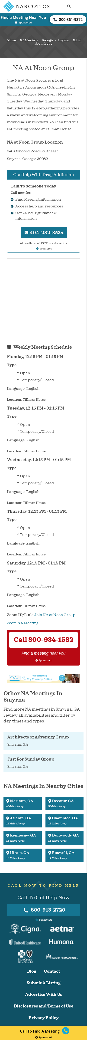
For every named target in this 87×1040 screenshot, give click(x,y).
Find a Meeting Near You (23, 17)
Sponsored (43, 1037)
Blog (31, 971)
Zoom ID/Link (20, 615)
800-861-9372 (68, 19)
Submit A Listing (44, 983)
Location (14, 399)
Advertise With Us (43, 994)
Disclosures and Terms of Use (43, 1006)
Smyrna (63, 40)
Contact (52, 971)
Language (16, 388)
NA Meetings (29, 40)
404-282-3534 (44, 233)
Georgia (47, 40)
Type (11, 365)
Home (11, 40)
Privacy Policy (44, 1017)
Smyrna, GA (68, 709)
